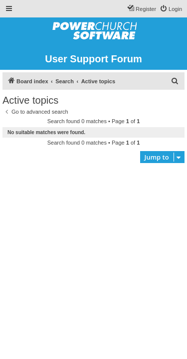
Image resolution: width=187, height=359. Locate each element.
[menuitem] (171, 9)
